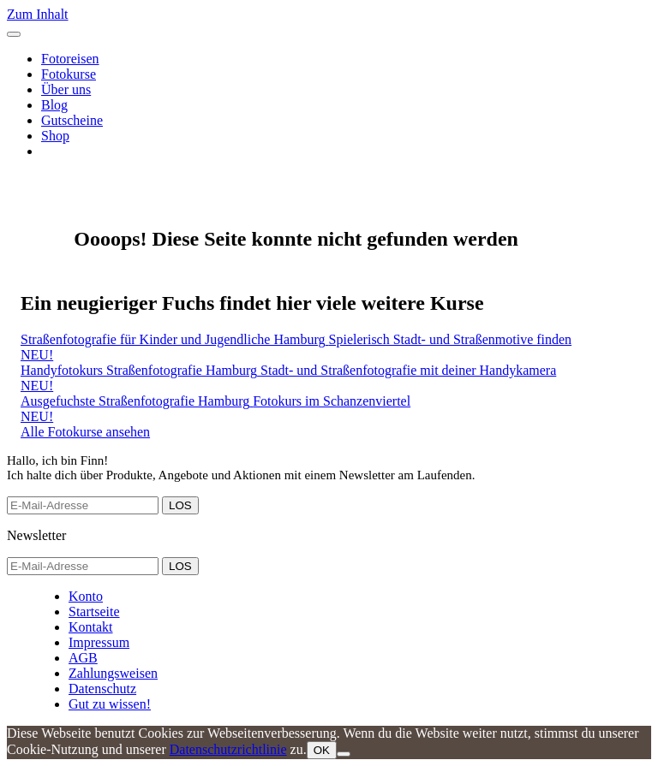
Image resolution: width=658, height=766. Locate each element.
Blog (54, 105)
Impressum (99, 642)
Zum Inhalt (38, 14)
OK (322, 750)
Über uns (66, 89)
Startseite (94, 611)
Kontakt (91, 627)
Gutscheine (72, 120)
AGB (83, 657)
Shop (55, 135)
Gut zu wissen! (110, 704)
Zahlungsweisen (113, 673)
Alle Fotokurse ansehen (85, 432)
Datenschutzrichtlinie (228, 749)
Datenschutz (102, 688)
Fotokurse (68, 74)
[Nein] (343, 754)
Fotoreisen (70, 58)
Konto (86, 596)
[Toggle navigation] (14, 34)
